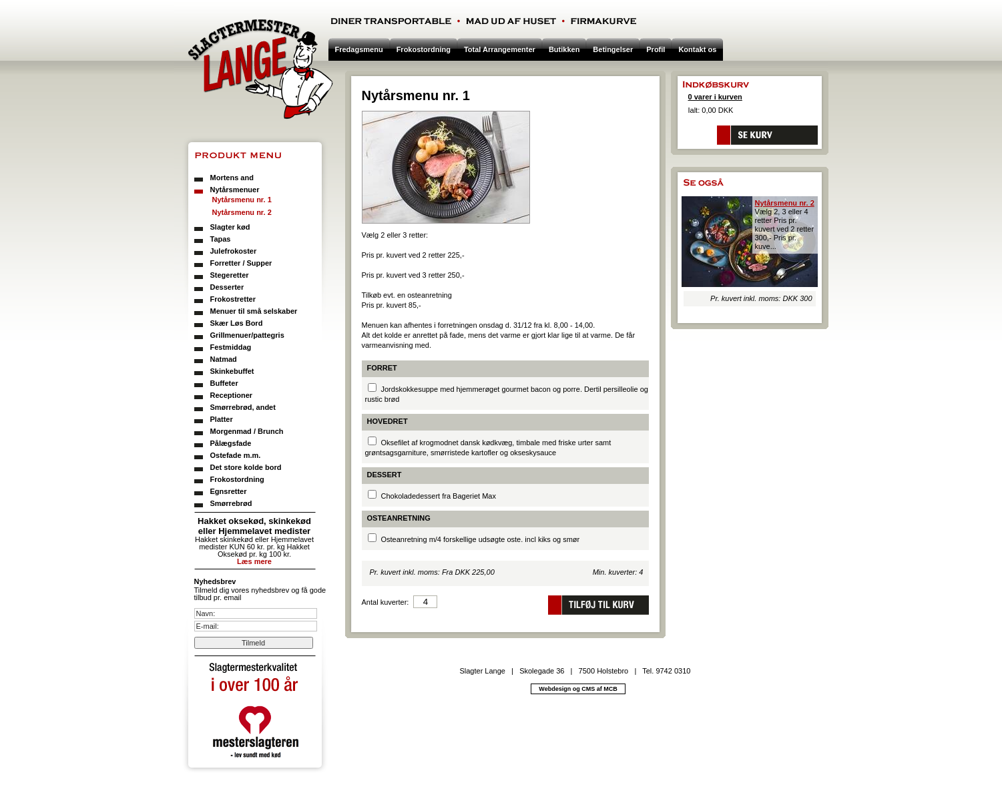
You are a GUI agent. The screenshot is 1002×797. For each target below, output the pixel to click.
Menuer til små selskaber (254, 311)
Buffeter (224, 383)
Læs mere (254, 561)
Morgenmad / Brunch (247, 431)
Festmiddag (231, 347)
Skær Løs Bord (236, 323)
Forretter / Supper (241, 263)
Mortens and (232, 178)
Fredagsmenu (359, 49)
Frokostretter (233, 299)
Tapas (220, 239)
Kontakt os (697, 49)
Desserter (227, 287)
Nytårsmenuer (235, 190)
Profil (655, 49)
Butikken (564, 49)
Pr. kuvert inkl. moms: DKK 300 (761, 298)
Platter (221, 419)
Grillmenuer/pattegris (247, 335)
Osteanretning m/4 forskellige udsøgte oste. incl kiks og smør (480, 539)
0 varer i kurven (715, 97)
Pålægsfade (231, 443)
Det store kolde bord (246, 467)
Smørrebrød (231, 503)
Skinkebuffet (232, 371)
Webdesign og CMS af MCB (578, 689)
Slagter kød (230, 227)
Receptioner (231, 395)
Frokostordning (237, 479)
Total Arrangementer (499, 49)
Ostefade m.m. (235, 455)
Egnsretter (228, 491)
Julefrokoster (233, 251)
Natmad (223, 359)
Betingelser (613, 49)
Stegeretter (229, 275)
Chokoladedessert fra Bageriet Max (438, 496)
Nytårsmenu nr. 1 (242, 200)
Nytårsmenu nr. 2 (242, 212)
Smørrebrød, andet (243, 407)
